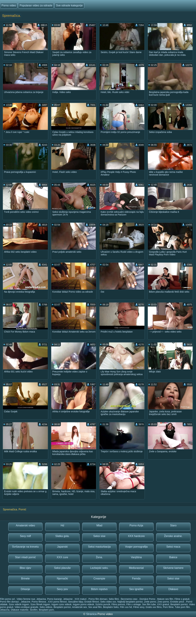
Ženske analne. (173, 536)
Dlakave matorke (19, 609)
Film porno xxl (7, 599)
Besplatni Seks (111, 607)
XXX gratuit (163, 604)
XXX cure (62, 557)
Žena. (99, 557)
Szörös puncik (102, 604)
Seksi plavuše (62, 567)
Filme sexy (138, 607)
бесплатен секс (129, 599)
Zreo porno (163, 601)
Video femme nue (26, 599)
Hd (62, 525)
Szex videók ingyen (19, 604)
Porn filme (168, 607)
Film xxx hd (126, 607)
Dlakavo (173, 589)
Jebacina (41, 599)
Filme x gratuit (182, 599)
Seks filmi (114, 599)
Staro (173, 525)
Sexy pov (62, 589)
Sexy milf (25, 536)
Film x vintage (133, 604)
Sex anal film (95, 607)
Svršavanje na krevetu (25, 546)
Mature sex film (165, 599)
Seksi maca (173, 546)
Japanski (62, 546)
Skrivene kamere (173, 567)
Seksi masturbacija (99, 546)
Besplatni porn (46, 609)
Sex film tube (149, 604)
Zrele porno (150, 601)
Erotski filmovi (91, 601)
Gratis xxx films (154, 607)
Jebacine (68, 599)
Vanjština (136, 557)
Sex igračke (136, 589)
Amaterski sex (79, 607)
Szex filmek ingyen (40, 604)
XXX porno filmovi (57, 601)
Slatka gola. (62, 536)
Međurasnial (136, 567)
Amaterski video (25, 525)
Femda (136, 578)
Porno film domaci (97, 599)
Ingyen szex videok (61, 604)
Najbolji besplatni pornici (130, 601)
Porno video (9, 5)
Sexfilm (34, 609)
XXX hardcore (136, 536)
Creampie (99, 578)
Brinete (25, 578)
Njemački (62, 578)
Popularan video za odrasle (36, 5)
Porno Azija (136, 525)
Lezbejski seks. (99, 567)
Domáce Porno (148, 599)
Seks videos (46, 607)
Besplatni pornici (179, 604)
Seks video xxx (108, 601)
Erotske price (177, 601)
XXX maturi (81, 599)
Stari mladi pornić (25, 557)
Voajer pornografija (136, 546)
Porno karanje (54, 599)
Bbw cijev (25, 567)
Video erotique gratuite (26, 607)
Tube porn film (182, 607)
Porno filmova (39, 601)
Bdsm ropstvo (99, 589)
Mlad (99, 525)
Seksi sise (99, 536)
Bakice (173, 557)
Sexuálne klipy (75, 601)
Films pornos (118, 604)
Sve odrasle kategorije (69, 5)
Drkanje (25, 589)
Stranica (91, 614)
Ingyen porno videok (83, 604)
